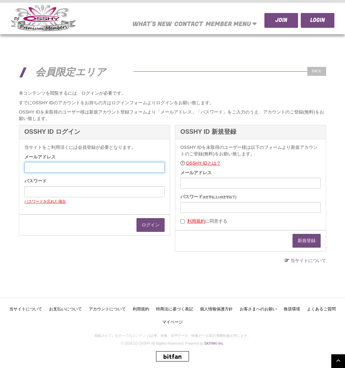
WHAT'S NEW (152, 24)
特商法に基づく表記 (174, 309)
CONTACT (189, 24)
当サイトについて (308, 260)
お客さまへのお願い (258, 309)
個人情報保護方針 (216, 309)
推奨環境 (292, 309)
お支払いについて (65, 309)
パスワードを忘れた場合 (45, 201)
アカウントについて (107, 309)
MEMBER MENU (231, 24)
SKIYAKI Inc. (214, 343)
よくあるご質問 (321, 309)
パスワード (35, 180)
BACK (316, 71)
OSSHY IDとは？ (203, 163)
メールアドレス (40, 156)
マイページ (172, 322)
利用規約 (196, 221)
